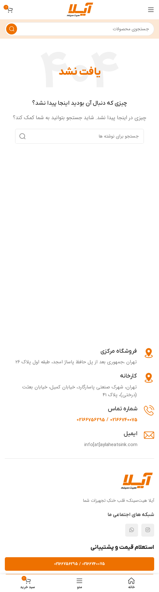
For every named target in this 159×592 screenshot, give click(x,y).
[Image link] (136, 481)
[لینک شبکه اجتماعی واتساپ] (131, 530)
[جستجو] (79, 29)
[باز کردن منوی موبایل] (151, 9)
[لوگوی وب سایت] (80, 9)
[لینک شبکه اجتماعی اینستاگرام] (147, 530)
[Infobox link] (84, 357)
